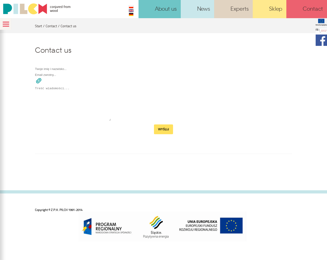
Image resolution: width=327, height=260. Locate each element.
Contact (51, 26)
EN (131, 10)
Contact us (68, 26)
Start (38, 26)
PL (131, 6)
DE (131, 14)
